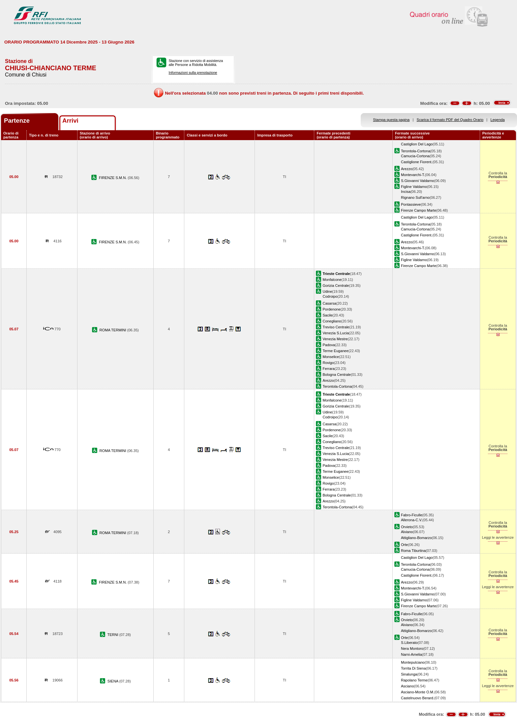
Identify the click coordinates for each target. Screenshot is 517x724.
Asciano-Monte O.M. (417, 692)
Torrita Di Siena (413, 668)
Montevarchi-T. (413, 175)
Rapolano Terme (414, 680)
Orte (404, 545)
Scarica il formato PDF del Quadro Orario (450, 120)
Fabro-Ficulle (411, 515)
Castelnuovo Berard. (417, 698)
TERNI (113, 635)
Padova (328, 345)
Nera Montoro (412, 648)
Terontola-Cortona (415, 151)
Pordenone (331, 309)
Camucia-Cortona (415, 156)
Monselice (330, 357)
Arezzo (406, 169)
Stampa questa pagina (391, 120)
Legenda (498, 120)
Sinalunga (409, 674)
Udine (327, 291)
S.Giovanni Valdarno (417, 181)
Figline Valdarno (414, 187)
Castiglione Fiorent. (416, 162)
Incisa (406, 192)
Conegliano (331, 321)
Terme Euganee (335, 351)
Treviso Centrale (335, 327)
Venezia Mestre (335, 339)
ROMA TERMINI (113, 330)
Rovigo (328, 363)
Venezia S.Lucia (335, 333)
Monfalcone (331, 280)
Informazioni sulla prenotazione (192, 73)
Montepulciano (413, 662)
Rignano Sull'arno (415, 197)
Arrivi (70, 120)
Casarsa (329, 303)
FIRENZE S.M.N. (113, 178)
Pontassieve (411, 204)
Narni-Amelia (411, 654)
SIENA (113, 681)
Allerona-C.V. (411, 520)
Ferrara (328, 369)
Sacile (327, 315)
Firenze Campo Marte (418, 210)
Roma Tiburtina (413, 551)
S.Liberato (409, 643)
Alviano (407, 532)
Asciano (407, 686)
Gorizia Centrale (335, 285)
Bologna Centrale (336, 375)
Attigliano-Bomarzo (416, 538)
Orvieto (407, 527)
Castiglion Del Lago (417, 144)
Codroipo (329, 296)
